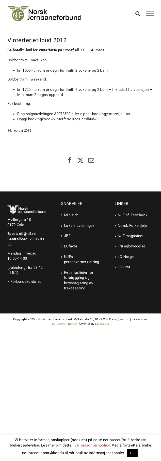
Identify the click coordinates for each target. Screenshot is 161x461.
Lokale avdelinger (79, 225)
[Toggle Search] (137, 13)
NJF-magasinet (131, 236)
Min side (71, 215)
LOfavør (70, 246)
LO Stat (124, 267)
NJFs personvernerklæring (80, 259)
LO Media (102, 323)
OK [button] (132, 453)
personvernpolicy (64, 323)
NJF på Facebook (133, 215)
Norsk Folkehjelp (132, 225)
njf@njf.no (27, 233)
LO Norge (126, 257)
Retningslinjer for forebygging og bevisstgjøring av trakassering (78, 280)
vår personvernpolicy (92, 445)
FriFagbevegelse (131, 246)
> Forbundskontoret (24, 281)
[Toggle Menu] (150, 14)
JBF (67, 236)
